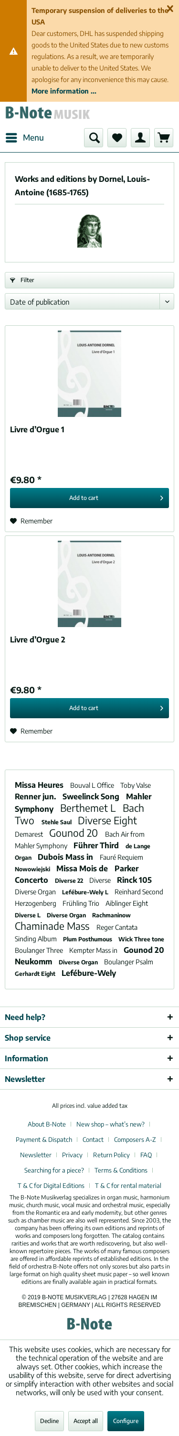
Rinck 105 (134, 880)
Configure (125, 1420)
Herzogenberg (36, 903)
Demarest (29, 834)
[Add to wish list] (31, 521)
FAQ (146, 1155)
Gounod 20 (74, 832)
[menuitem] (24, 137)
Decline (49, 1420)
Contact (93, 1139)
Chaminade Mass (53, 925)
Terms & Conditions (121, 1170)
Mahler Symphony (42, 846)
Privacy (72, 1155)
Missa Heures (40, 785)
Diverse (100, 880)
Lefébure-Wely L (86, 892)
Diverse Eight (107, 820)
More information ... (64, 91)
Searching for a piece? (54, 1170)
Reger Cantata (116, 927)
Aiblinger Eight (126, 903)
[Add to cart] (89, 498)
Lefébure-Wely (89, 973)
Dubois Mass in (66, 857)
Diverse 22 (69, 880)
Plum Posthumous (88, 939)
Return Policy (111, 1155)
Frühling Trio (82, 903)
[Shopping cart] (163, 137)
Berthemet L (89, 807)
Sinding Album (36, 939)
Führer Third (97, 845)
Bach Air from (125, 834)
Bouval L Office (93, 785)
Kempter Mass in (94, 950)
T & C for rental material (128, 1185)
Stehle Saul (57, 822)
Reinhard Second (139, 892)
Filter (22, 280)
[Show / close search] (93, 137)
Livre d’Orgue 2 (37, 639)
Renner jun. (36, 796)
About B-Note (47, 1124)
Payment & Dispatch (44, 1139)
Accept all (86, 1420)
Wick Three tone (141, 939)
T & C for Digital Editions (51, 1185)
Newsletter (36, 1155)
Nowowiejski (33, 869)
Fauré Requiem (121, 857)
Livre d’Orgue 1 (37, 429)
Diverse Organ (36, 892)
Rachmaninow (111, 915)
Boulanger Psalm (128, 962)
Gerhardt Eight (36, 973)
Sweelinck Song (92, 796)
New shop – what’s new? (110, 1124)
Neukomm (34, 961)
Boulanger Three (39, 950)
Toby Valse (135, 785)
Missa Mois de (83, 868)
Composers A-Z (135, 1139)
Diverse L (28, 915)
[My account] (140, 137)
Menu (25, 136)
